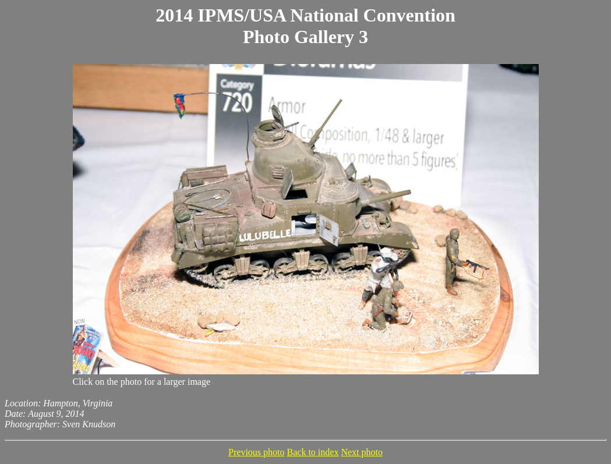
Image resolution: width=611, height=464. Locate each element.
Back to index (313, 452)
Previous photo (256, 452)
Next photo (362, 452)
